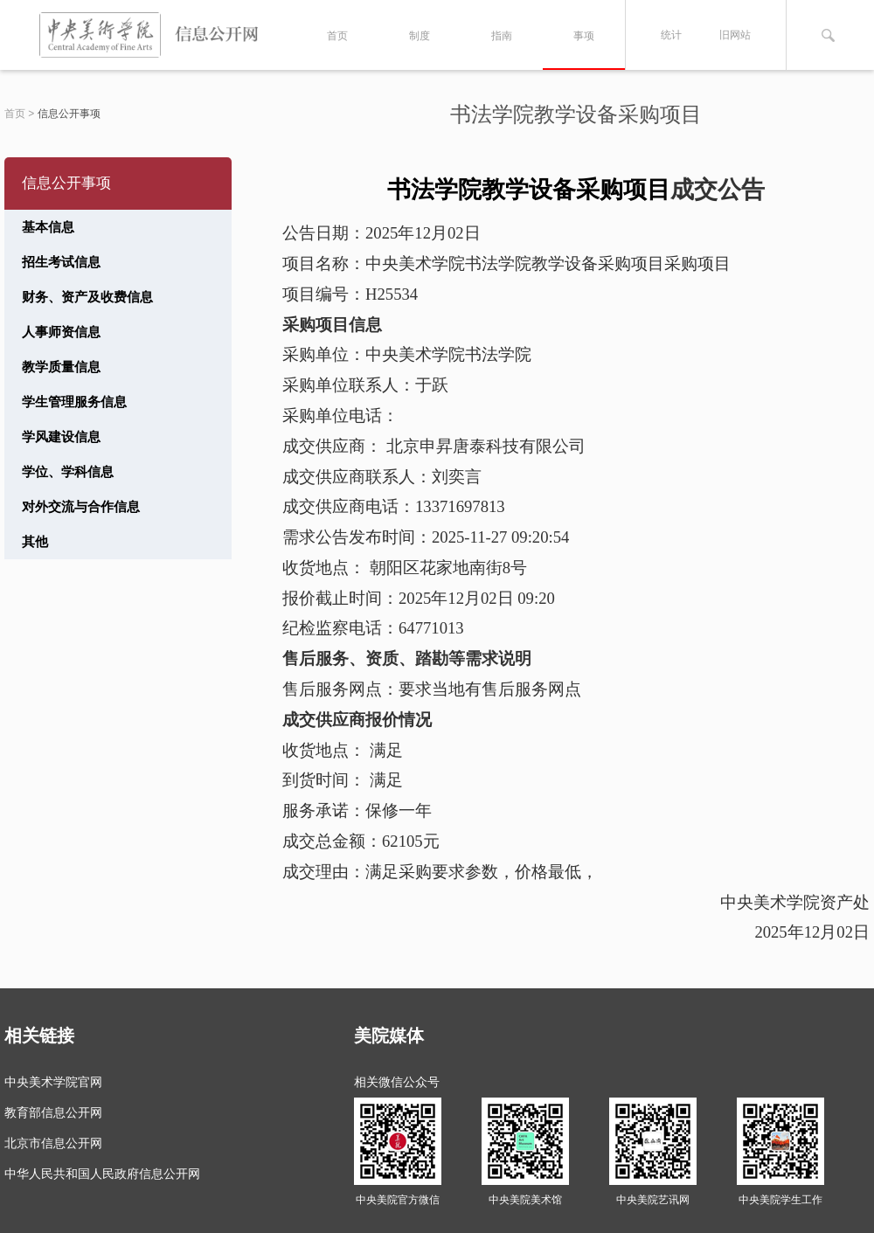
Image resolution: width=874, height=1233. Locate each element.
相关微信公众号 (397, 1082)
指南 (501, 36)
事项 (583, 36)
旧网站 (735, 35)
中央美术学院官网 (53, 1082)
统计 (671, 35)
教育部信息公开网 (53, 1112)
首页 (337, 36)
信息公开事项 (69, 113)
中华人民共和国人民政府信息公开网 (102, 1174)
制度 (419, 36)
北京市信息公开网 (53, 1143)
